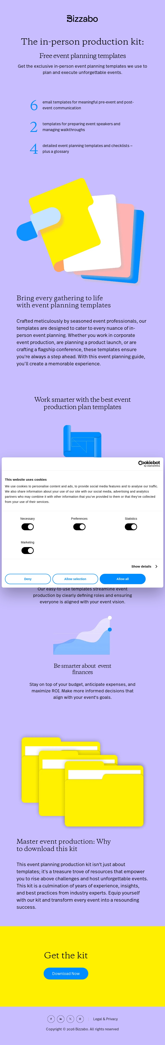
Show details (141, 554)
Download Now (66, 976)
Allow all (135, 567)
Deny (30, 567)
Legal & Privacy (105, 1021)
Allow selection (82, 567)
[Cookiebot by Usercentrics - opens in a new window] (141, 475)
